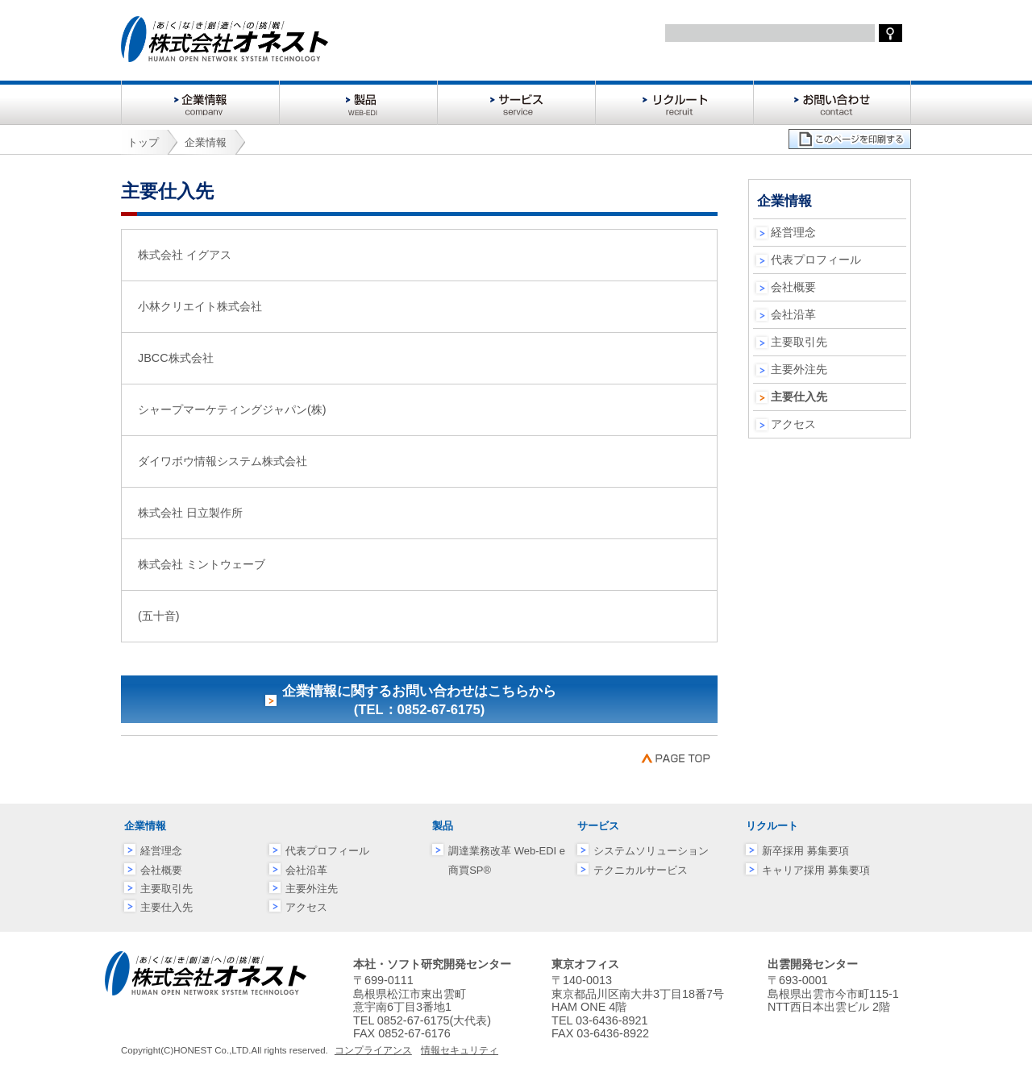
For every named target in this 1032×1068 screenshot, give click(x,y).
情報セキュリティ (459, 1050)
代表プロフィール (816, 259)
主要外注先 (799, 369)
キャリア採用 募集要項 (816, 870)
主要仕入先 (166, 907)
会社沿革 (793, 314)
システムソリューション (651, 851)
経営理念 (793, 232)
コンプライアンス (373, 1050)
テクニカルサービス (640, 870)
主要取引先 (799, 341)
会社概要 (793, 287)
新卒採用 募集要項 (805, 851)
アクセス (793, 424)
